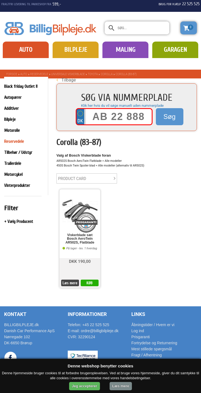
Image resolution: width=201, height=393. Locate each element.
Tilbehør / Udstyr (18, 152)
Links (138, 314)
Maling (125, 49)
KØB (89, 283)
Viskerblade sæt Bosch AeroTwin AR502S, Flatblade (80, 238)
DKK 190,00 (80, 261)
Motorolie (12, 130)
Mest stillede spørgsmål (151, 349)
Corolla (107, 74)
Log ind (137, 331)
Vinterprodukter (17, 185)
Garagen (175, 49)
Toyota (93, 74)
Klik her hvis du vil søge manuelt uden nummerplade (122, 105)
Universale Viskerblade (68, 74)
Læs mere (70, 283)
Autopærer (12, 97)
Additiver (11, 108)
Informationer (87, 314)
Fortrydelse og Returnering (154, 343)
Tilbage (66, 80)
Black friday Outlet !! (20, 86)
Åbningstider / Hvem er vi (152, 325)
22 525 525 (191, 3)
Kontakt (15, 314)
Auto (25, 49)
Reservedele (39, 74)
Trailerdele (12, 163)
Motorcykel (13, 174)
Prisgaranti (140, 337)
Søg (169, 116)
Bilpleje (75, 49)
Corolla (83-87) (126, 74)
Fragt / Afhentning (146, 355)
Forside (11, 74)
